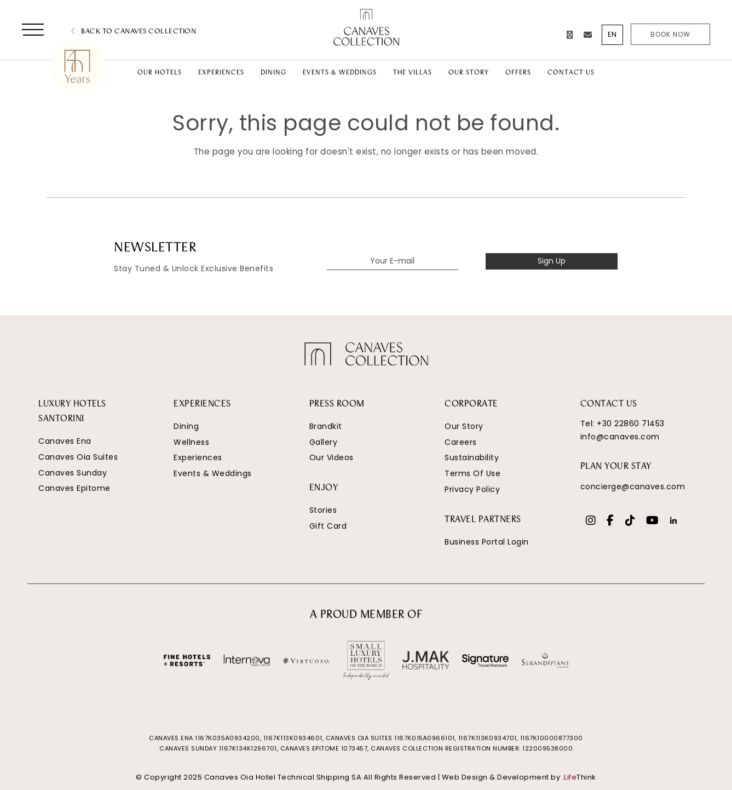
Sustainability (472, 457)
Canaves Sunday (72, 472)
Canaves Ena (64, 441)
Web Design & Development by (519, 777)
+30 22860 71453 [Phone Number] (631, 423)
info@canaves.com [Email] (620, 436)
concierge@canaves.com (632, 486)
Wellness (191, 442)
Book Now (670, 34)
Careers (461, 442)
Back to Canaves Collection (133, 31)
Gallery (323, 442)
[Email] (588, 35)
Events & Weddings (213, 473)
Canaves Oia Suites (78, 456)
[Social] (591, 521)
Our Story (464, 426)
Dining (186, 426)
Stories (323, 510)
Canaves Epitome (74, 488)
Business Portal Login (487, 541)
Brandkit (325, 426)
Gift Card (328, 525)
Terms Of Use (472, 473)
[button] (33, 32)
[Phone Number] (570, 35)
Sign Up (552, 260)
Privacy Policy (472, 489)
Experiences (198, 457)
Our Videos (331, 457)
